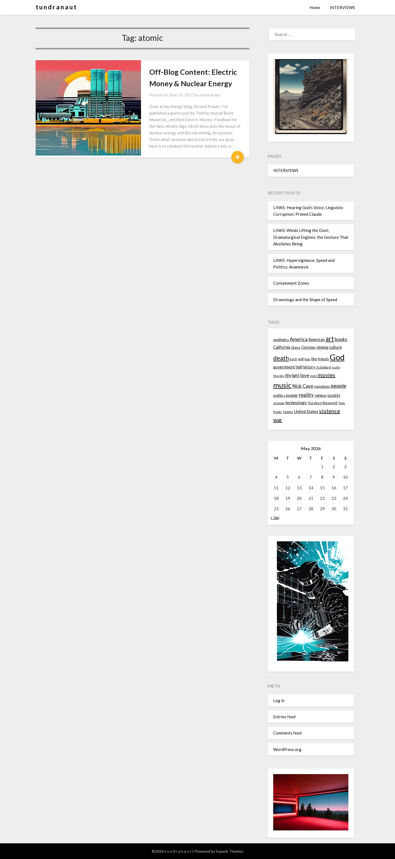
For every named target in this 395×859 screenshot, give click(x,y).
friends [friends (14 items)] (323, 359)
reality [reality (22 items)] (306, 395)
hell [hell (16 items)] (299, 367)
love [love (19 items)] (304, 375)
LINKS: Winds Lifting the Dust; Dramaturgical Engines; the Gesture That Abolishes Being (310, 237)
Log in (278, 700)
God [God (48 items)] (337, 357)
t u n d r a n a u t (56, 7)
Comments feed (287, 732)
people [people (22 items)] (338, 386)
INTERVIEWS (342, 7)
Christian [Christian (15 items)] (308, 347)
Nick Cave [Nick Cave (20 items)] (303, 386)
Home (314, 7)
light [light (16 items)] (296, 375)
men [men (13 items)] (313, 376)
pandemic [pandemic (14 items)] (322, 386)
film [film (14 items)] (314, 359)
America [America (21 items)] (298, 339)
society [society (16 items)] (333, 395)
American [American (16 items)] (316, 339)
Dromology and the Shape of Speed (305, 299)
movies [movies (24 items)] (326, 375)
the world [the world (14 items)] (330, 403)
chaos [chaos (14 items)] (295, 347)
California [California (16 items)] (281, 347)
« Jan (274, 517)
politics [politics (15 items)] (279, 395)
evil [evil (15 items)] (301, 359)
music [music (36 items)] (282, 385)
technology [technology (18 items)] (296, 402)
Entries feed (284, 716)
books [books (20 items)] (341, 339)
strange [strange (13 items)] (278, 403)
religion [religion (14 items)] (320, 395)
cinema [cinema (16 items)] (322, 347)
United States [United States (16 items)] (306, 411)
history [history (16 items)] (309, 367)
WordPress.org (287, 749)
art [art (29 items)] (330, 338)
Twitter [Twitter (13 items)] (288, 412)
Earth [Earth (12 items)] (293, 359)
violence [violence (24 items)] (329, 411)
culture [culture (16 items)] (335, 347)
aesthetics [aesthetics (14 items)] (281, 339)
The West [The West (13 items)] (314, 403)
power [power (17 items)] (292, 395)
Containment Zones (291, 283)
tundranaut (190, 94)
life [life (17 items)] (288, 375)
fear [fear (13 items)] (307, 359)
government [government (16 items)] (284, 367)
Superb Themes (229, 851)
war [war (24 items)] (277, 419)
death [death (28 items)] (281, 358)
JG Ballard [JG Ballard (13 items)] (323, 367)
